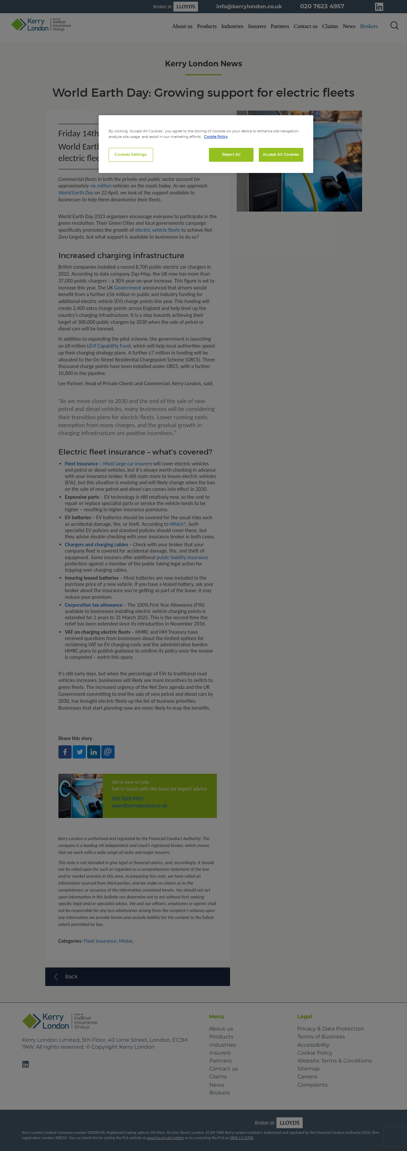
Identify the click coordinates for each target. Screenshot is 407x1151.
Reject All (231, 154)
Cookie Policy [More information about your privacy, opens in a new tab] (216, 136)
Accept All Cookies (281, 154)
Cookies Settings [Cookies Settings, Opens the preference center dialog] (131, 154)
